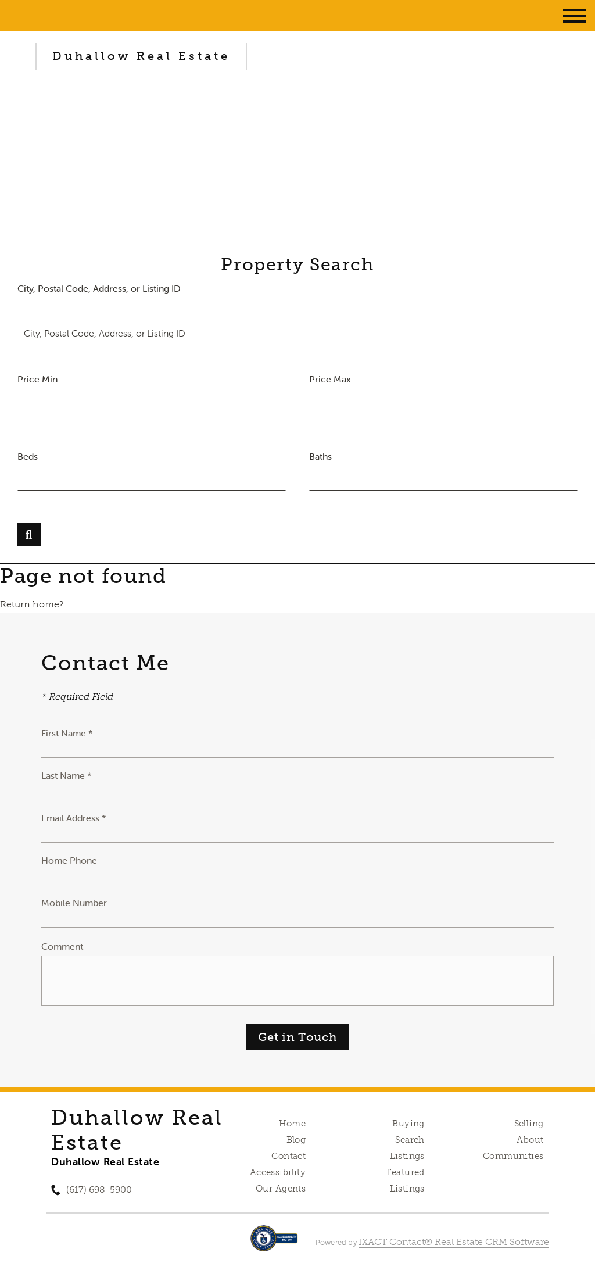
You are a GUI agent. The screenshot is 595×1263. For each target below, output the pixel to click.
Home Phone (69, 860)
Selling (529, 1123)
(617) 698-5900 (99, 1189)
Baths (320, 456)
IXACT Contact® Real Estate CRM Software (454, 1241)
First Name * (67, 733)
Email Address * (73, 818)
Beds (27, 456)
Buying (408, 1123)
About (530, 1140)
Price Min (37, 379)
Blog (296, 1140)
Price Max (330, 379)
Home (292, 1123)
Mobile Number (74, 902)
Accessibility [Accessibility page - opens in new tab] (278, 1172)
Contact (288, 1156)
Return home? (31, 604)
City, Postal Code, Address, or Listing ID (99, 288)
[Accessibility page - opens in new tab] (274, 1244)
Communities (513, 1156)
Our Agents (281, 1188)
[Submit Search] (29, 534)
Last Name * (66, 775)
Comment (62, 946)
